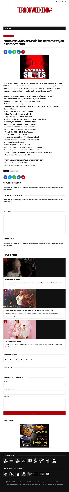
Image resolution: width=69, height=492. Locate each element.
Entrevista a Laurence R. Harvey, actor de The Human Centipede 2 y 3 (29, 310)
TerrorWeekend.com (20, 482)
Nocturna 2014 (14, 171)
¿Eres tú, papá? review (12, 279)
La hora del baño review (13, 341)
